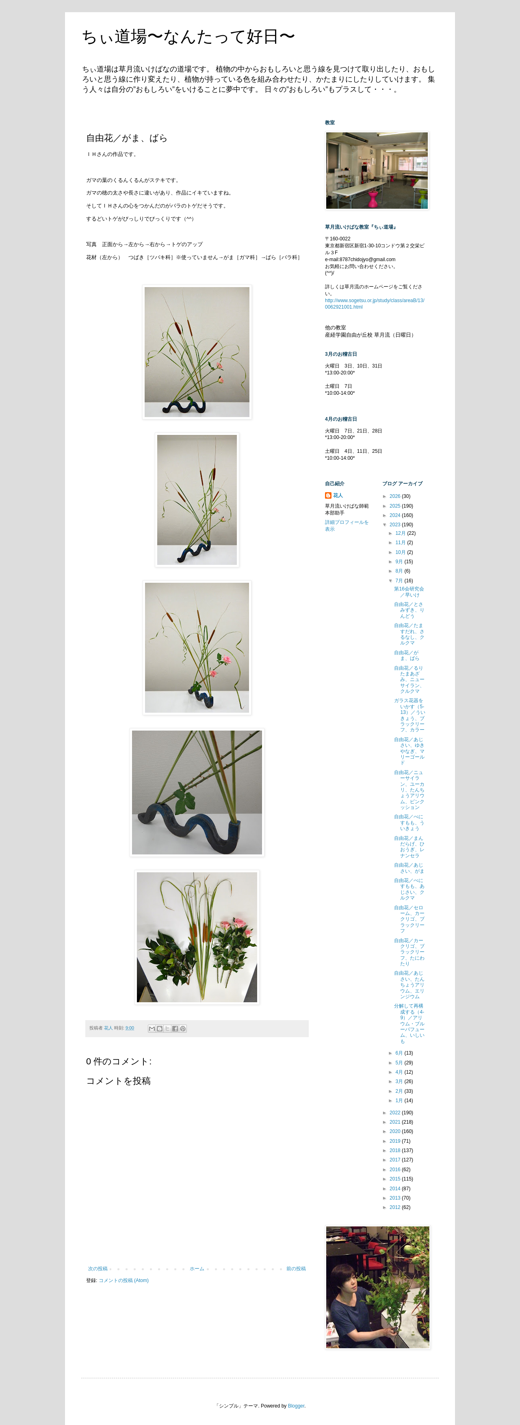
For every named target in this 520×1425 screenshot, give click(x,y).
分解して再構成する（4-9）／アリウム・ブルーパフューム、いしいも (409, 1023)
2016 (396, 1169)
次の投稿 (98, 1268)
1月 (399, 1100)
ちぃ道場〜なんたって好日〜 (188, 36)
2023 (396, 525)
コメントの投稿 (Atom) (124, 1280)
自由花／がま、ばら (407, 655)
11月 (401, 542)
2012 (396, 1207)
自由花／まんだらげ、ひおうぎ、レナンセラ (409, 846)
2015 (396, 1179)
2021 (396, 1122)
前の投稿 (296, 1268)
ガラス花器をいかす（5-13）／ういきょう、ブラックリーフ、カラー (409, 715)
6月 (399, 1053)
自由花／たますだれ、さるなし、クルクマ (409, 634)
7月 (399, 581)
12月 (401, 533)
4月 (399, 1072)
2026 (396, 496)
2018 (396, 1150)
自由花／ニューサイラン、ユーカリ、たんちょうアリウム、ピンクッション (409, 790)
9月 (399, 561)
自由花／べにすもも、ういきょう (409, 822)
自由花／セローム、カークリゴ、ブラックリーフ (409, 919)
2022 (396, 1113)
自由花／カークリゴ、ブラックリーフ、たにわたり (409, 952)
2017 (396, 1160)
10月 (401, 552)
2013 (396, 1198)
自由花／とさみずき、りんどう (409, 610)
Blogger (296, 1406)
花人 (338, 495)
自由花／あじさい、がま (409, 868)
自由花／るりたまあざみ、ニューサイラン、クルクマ (409, 679)
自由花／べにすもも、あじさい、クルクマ (409, 889)
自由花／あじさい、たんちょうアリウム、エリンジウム (409, 984)
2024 (396, 515)
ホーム (197, 1268)
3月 (399, 1081)
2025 (396, 506)
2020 (396, 1131)
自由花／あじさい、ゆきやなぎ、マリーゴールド (409, 751)
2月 (399, 1091)
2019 (396, 1141)
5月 (399, 1063)
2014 (396, 1188)
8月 (399, 571)
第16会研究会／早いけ (409, 591)
